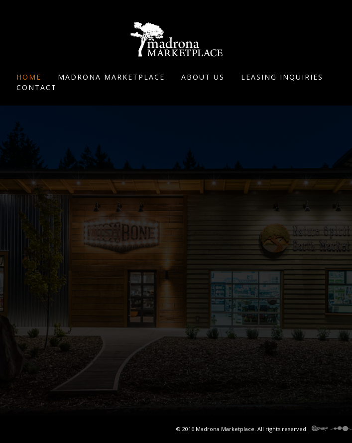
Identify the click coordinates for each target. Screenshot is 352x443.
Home (28, 77)
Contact (36, 87)
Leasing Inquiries (282, 77)
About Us (203, 77)
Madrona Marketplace (111, 77)
